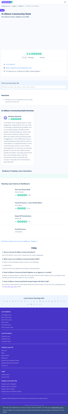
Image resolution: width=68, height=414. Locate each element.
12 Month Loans (6, 341)
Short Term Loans (6, 320)
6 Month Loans (5, 339)
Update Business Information (10, 363)
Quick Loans (5, 322)
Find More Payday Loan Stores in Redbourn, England (20, 241)
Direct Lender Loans (7, 327)
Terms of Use (5, 377)
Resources (4, 358)
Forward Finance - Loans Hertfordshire (28, 203)
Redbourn (21, 6)
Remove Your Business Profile (10, 360)
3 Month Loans (5, 336)
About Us (4, 350)
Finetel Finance (20, 229)
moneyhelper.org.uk (57, 407)
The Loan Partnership (22, 190)
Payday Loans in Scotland (8, 386)
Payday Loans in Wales (8, 389)
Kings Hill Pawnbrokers (23, 216)
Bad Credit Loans (6, 317)
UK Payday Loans (6, 315)
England (14, 6)
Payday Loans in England (8, 384)
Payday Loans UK (5, 6)
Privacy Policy (5, 374)
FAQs (2, 353)
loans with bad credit (10, 286)
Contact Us (4, 365)
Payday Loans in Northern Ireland (11, 391)
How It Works (5, 355)
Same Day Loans (6, 325)
